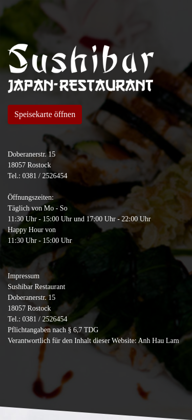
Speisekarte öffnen (44, 114)
